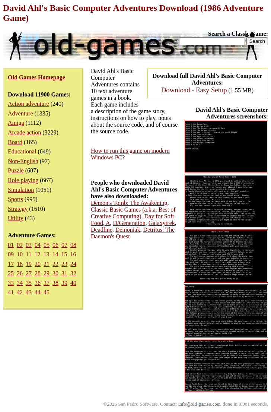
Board (15, 142)
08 (73, 245)
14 (55, 254)
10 (20, 254)
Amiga (16, 123)
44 (38, 292)
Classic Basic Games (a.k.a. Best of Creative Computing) (133, 212)
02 (20, 245)
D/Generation (129, 223)
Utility (15, 218)
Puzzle (16, 170)
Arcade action (24, 132)
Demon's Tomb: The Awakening (129, 203)
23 (64, 264)
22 (55, 264)
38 (55, 283)
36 (38, 283)
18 (20, 264)
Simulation (21, 190)
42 (20, 292)
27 (29, 273)
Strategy (18, 209)
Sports (15, 199)
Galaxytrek (162, 223)
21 (47, 264)
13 (46, 254)
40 (73, 283)
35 (29, 283)
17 (11, 264)
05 (47, 245)
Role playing (23, 180)
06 (55, 245)
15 (64, 254)
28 (38, 273)
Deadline (101, 229)
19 (29, 264)
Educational (22, 151)
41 (11, 292)
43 (29, 292)
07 (64, 245)
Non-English (23, 161)
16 (73, 254)
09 (11, 254)
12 (37, 254)
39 (64, 283)
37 (47, 283)
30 (55, 273)
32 (73, 273)
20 (38, 264)
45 (47, 292)
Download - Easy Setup (194, 90)
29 (47, 273)
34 (20, 283)
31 (64, 273)
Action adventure (28, 104)
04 (38, 245)
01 (11, 245)
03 (29, 245)
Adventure (20, 113)
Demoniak (127, 229)
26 (20, 273)
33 (11, 283)
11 (28, 254)
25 (11, 273)
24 (73, 264)
